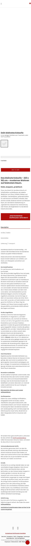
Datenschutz (14, 541)
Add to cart (15, 170)
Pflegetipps (20, 536)
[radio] (4, 143)
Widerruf (24, 541)
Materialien (4, 238)
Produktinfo (10, 536)
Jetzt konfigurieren (20, 538)
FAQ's (15, 536)
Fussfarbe (3, 160)
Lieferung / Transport (8, 243)
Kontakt (27, 540)
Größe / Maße (5, 233)
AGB (20, 541)
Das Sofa (3, 536)
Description (5, 227)
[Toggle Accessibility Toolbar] (27, 542)
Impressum (8, 541)
